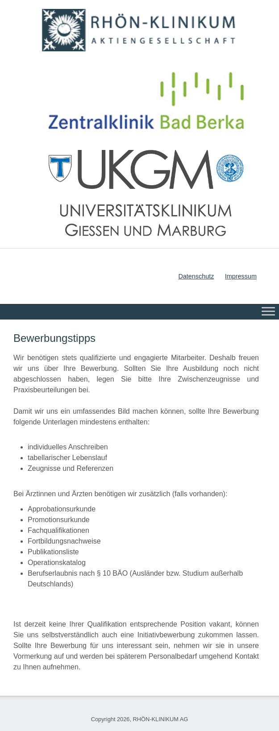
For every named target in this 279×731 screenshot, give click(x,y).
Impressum (241, 276)
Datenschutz (196, 276)
